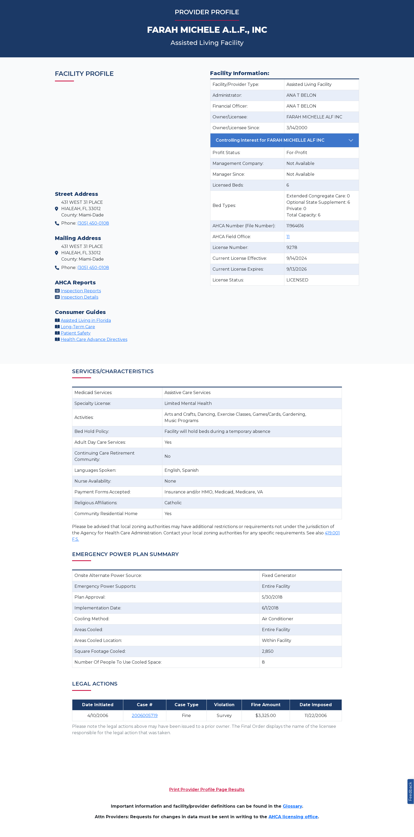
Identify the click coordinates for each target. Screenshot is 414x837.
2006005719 (145, 715)
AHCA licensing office (293, 816)
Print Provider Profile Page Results (206, 789)
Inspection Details (79, 297)
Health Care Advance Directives (94, 339)
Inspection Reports (81, 290)
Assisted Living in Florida (86, 320)
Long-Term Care (78, 326)
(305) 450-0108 (93, 223)
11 (288, 236)
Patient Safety (76, 333)
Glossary (292, 806)
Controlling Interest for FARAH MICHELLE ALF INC (270, 140)
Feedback (410, 791)
